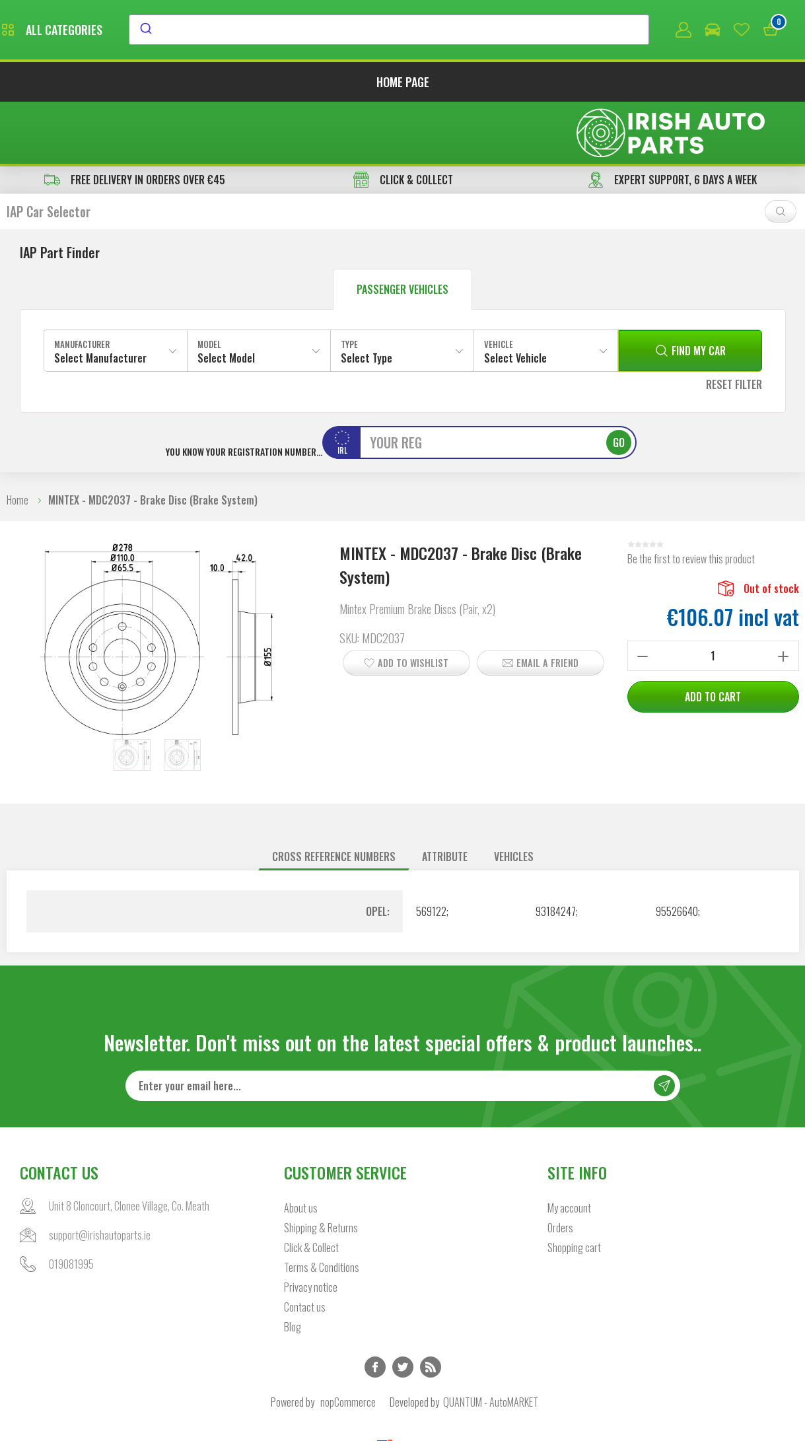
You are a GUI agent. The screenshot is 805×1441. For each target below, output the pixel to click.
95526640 (677, 852)
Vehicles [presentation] (514, 797)
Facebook (375, 1308)
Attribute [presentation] (445, 797)
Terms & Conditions (321, 1208)
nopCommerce (348, 1343)
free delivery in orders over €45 (134, 120)
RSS (430, 1308)
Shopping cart (574, 1189)
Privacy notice (310, 1228)
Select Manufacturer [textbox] (100, 298)
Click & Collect (311, 1189)
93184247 (556, 852)
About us (301, 1149)
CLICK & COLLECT (403, 120)
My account (569, 1149)
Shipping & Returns (321, 1169)
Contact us (305, 1248)
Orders (560, 1169)
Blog (292, 1268)
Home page (402, 84)
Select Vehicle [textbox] (515, 298)
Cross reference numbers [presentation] (334, 797)
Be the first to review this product (691, 499)
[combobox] (509, 31)
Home (17, 440)
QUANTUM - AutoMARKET (490, 1343)
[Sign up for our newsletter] (402, 1027)
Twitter (403, 1308)
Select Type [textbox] (366, 298)
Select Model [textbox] (226, 298)
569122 (431, 852)
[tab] (334, 797)
